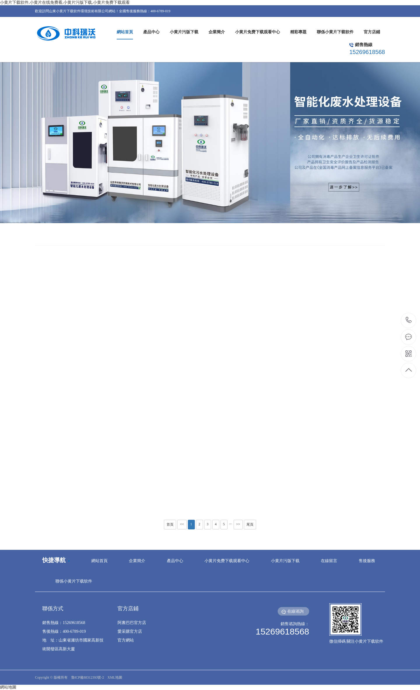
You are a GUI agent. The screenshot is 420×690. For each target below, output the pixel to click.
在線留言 (329, 561)
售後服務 (367, 561)
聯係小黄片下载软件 (73, 581)
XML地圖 (114, 677)
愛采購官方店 (130, 631)
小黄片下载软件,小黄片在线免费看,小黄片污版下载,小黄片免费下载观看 (65, 2)
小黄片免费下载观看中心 (226, 561)
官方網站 (126, 640)
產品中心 (175, 561)
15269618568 (408, 320)
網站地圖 (8, 687)
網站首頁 (99, 561)
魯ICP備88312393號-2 (87, 677)
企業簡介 (137, 561)
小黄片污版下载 (285, 561)
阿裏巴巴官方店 (132, 623)
